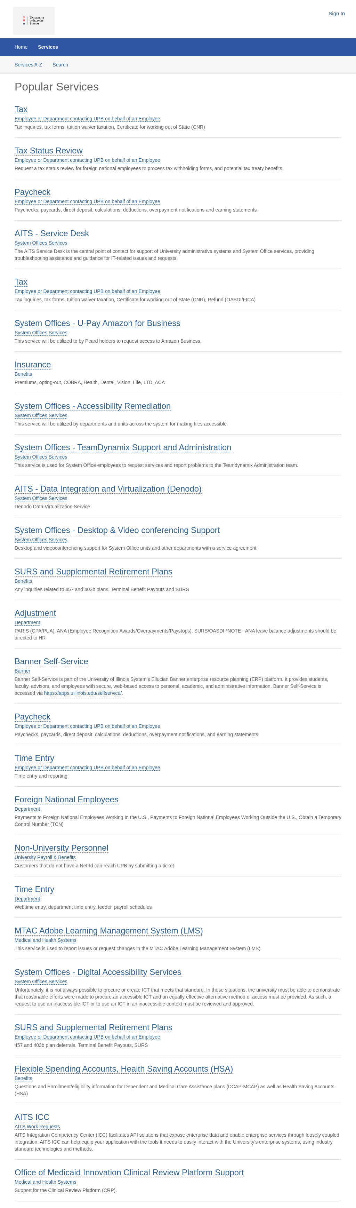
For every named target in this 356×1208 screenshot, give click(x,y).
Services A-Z (28, 64)
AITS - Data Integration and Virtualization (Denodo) (108, 488)
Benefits (23, 374)
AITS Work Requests (37, 1126)
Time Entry (34, 758)
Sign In (337, 13)
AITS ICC (32, 1117)
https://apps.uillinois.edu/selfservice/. (83, 693)
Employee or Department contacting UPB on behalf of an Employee (87, 118)
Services (48, 47)
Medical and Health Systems (45, 940)
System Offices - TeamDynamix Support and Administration (123, 447)
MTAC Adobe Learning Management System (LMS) (109, 930)
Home (21, 47)
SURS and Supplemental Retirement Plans (93, 571)
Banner (22, 671)
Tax (21, 109)
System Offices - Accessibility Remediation (93, 406)
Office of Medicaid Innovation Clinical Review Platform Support (129, 1172)
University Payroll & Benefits (45, 857)
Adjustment (35, 613)
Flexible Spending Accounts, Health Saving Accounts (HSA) (124, 1068)
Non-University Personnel (61, 847)
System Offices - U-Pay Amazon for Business (97, 323)
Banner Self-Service (51, 661)
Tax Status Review (49, 150)
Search (60, 64)
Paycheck (32, 192)
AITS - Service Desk (52, 233)
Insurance (33, 364)
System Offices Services (41, 243)
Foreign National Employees (67, 799)
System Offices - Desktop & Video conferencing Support (117, 530)
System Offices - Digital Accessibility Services (98, 972)
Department (27, 622)
